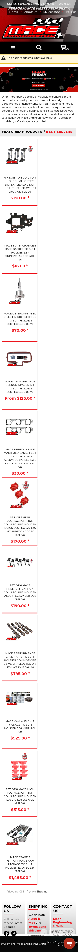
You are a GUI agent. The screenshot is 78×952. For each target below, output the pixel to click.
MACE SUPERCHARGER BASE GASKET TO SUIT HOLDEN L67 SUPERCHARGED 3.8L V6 (20, 252)
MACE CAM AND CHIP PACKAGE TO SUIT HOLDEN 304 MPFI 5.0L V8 (20, 727)
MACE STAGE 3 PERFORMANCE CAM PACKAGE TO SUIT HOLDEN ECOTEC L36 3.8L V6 (20, 864)
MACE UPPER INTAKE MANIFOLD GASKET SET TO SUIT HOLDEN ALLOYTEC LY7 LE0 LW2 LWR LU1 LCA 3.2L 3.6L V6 (20, 458)
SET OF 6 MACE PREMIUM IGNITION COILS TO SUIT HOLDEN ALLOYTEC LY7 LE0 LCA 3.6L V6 (20, 592)
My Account (51, 11)
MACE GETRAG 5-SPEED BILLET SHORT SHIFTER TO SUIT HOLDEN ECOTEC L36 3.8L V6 (20, 319)
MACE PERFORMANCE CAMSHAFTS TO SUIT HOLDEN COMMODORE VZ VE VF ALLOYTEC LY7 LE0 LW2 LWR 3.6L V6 (20, 660)
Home (13, 11)
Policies (71, 11)
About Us (30, 11)
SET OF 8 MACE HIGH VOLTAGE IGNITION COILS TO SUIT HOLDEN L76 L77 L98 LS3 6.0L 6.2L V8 (20, 796)
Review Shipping (37, 891)
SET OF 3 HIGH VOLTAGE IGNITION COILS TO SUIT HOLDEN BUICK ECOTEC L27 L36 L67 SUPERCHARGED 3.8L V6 (20, 526)
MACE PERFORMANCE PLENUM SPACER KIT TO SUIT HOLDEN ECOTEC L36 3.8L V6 (20, 387)
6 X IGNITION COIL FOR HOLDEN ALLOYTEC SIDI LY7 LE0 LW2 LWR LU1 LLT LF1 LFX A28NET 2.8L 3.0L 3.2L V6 (20, 184)
